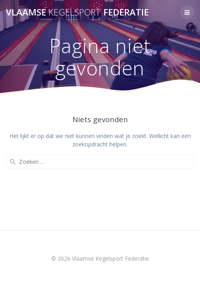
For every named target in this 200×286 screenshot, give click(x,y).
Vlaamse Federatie (77, 12)
